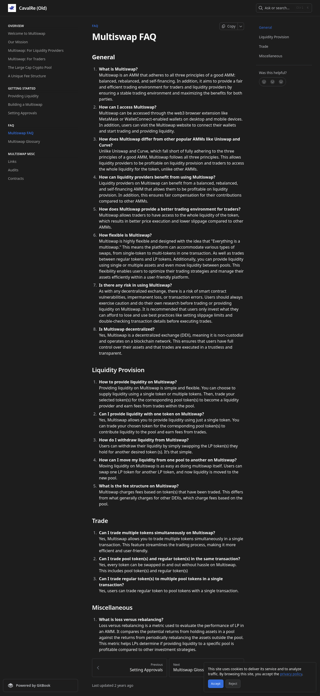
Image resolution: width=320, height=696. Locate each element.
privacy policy (291, 673)
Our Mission (18, 42)
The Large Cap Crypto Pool (30, 67)
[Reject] (233, 683)
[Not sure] (272, 82)
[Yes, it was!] (263, 82)
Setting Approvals (22, 113)
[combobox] (279, 8)
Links (12, 161)
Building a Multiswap (25, 104)
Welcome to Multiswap (26, 33)
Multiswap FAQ (21, 133)
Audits (13, 170)
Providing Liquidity (23, 96)
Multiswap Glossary (24, 141)
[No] (281, 82)
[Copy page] (229, 26)
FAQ (95, 26)
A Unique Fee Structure (27, 76)
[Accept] (216, 683)
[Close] (310, 668)
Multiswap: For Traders (27, 59)
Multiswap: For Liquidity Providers (36, 50)
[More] (241, 26)
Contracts (16, 178)
